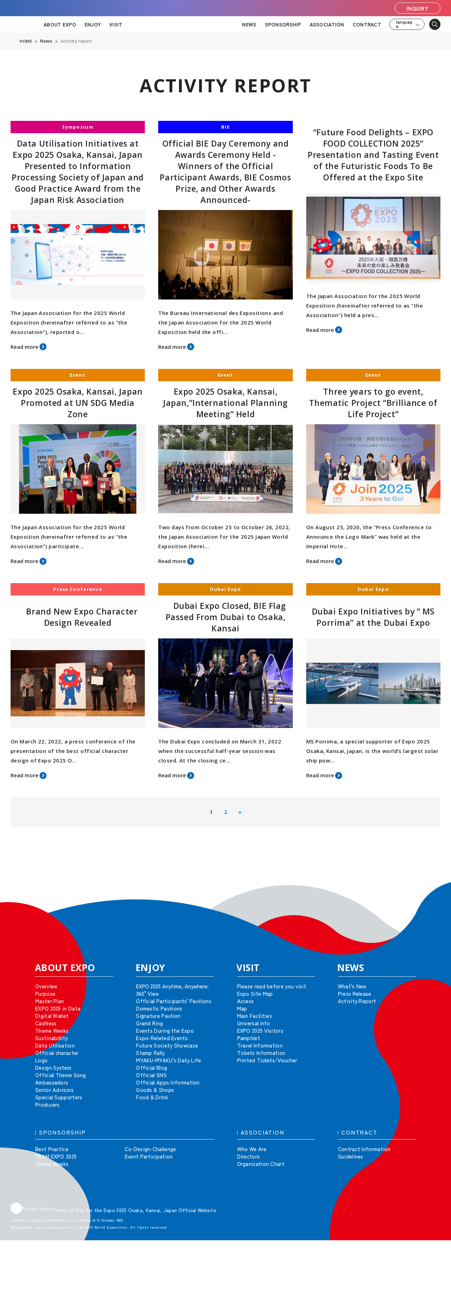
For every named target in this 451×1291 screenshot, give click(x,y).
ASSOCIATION (327, 24)
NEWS (249, 24)
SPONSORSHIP (283, 24)
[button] (429, 890)
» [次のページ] (240, 812)
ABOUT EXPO (60, 24)
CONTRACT (367, 24)
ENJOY (93, 24)
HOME (26, 41)
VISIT (115, 24)
